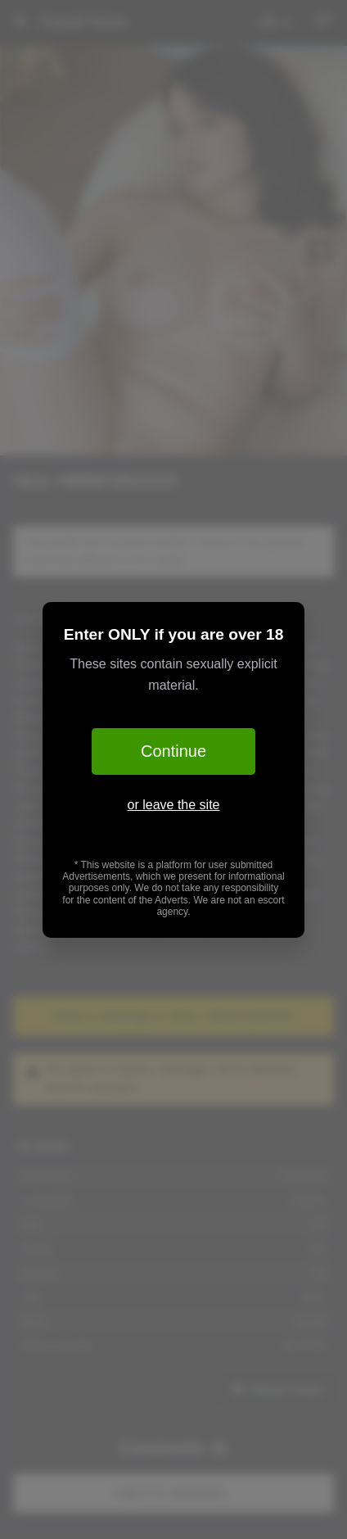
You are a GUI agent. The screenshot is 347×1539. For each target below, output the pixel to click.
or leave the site (174, 805)
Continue (173, 751)
